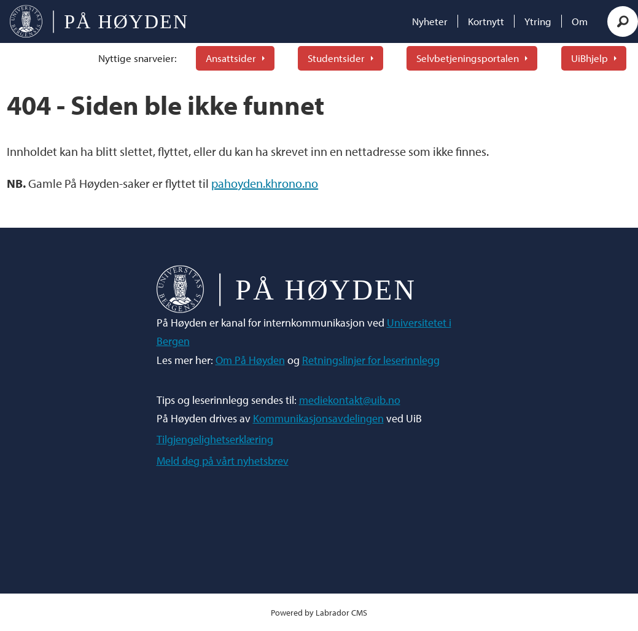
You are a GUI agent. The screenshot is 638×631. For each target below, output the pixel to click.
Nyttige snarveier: (137, 58)
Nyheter (430, 21)
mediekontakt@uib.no (349, 400)
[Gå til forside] (98, 21)
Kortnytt (486, 21)
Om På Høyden (250, 360)
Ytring (537, 21)
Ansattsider (231, 58)
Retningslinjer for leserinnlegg (371, 360)
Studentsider (336, 58)
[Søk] (622, 21)
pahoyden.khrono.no (264, 183)
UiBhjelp (589, 58)
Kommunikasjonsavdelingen (318, 418)
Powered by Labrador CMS (319, 612)
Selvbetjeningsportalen (467, 58)
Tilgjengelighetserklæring (215, 439)
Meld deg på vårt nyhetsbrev (223, 461)
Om (580, 21)
